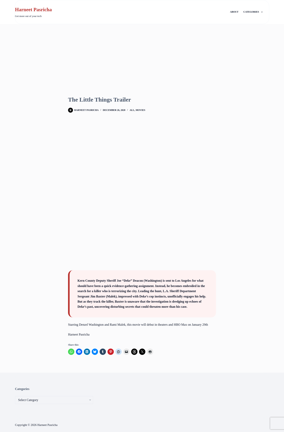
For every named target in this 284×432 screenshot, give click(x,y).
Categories (253, 12)
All (132, 110)
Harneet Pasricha (33, 9)
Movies (140, 110)
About (234, 11)
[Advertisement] (142, 53)
